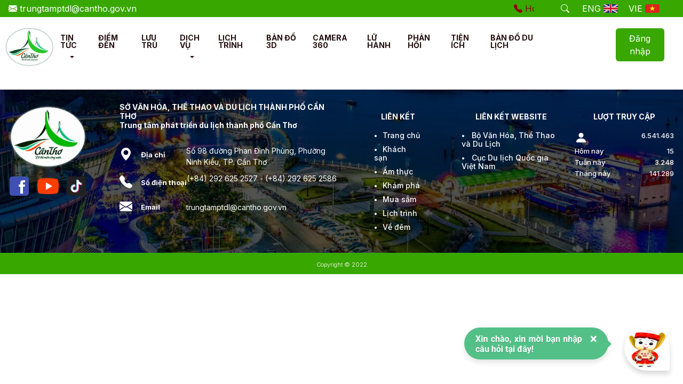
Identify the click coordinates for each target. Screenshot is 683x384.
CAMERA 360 (330, 41)
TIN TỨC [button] (68, 41)
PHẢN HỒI (419, 41)
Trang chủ (401, 135)
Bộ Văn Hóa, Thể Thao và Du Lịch (508, 139)
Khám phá (401, 185)
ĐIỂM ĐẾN (108, 41)
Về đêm (396, 226)
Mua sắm (399, 199)
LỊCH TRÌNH (230, 41)
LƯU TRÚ (149, 41)
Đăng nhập (639, 45)
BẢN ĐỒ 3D (281, 41)
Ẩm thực (398, 171)
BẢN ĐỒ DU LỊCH (511, 41)
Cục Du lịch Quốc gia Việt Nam (505, 162)
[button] (72, 57)
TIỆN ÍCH (460, 41)
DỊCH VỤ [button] (190, 41)
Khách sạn (390, 153)
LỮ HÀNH (379, 41)
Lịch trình (400, 213)
